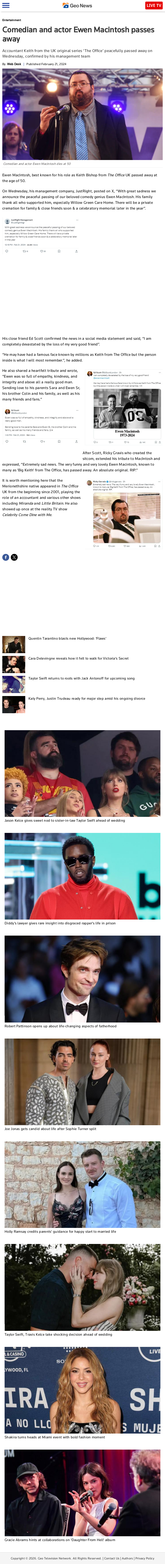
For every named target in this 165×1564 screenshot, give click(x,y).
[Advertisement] (82, 297)
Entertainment (11, 20)
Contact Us (112, 1558)
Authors (127, 1558)
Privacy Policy (144, 1558)
